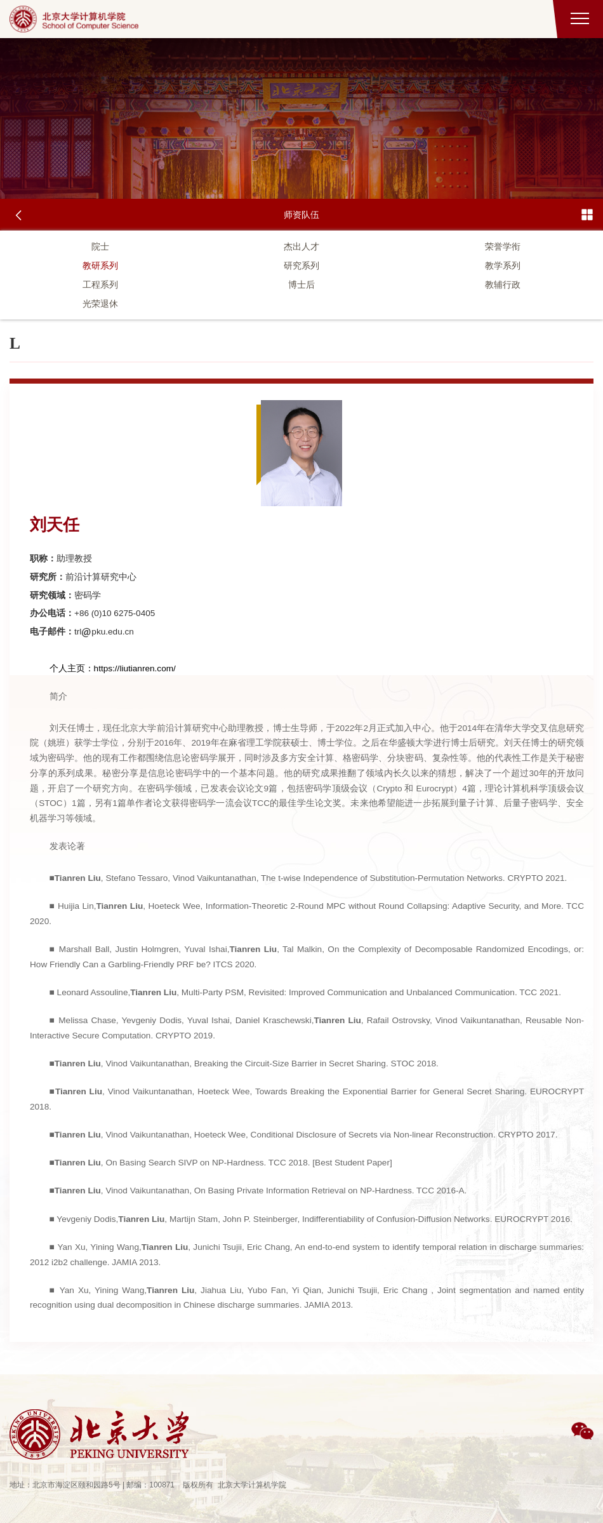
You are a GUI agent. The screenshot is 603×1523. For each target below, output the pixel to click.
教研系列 (100, 265)
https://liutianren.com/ (135, 668)
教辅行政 (502, 284)
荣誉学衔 (502, 246)
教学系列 (502, 265)
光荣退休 (100, 304)
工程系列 (100, 284)
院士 (100, 246)
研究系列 (301, 265)
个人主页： (72, 668)
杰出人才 (301, 246)
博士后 (301, 284)
